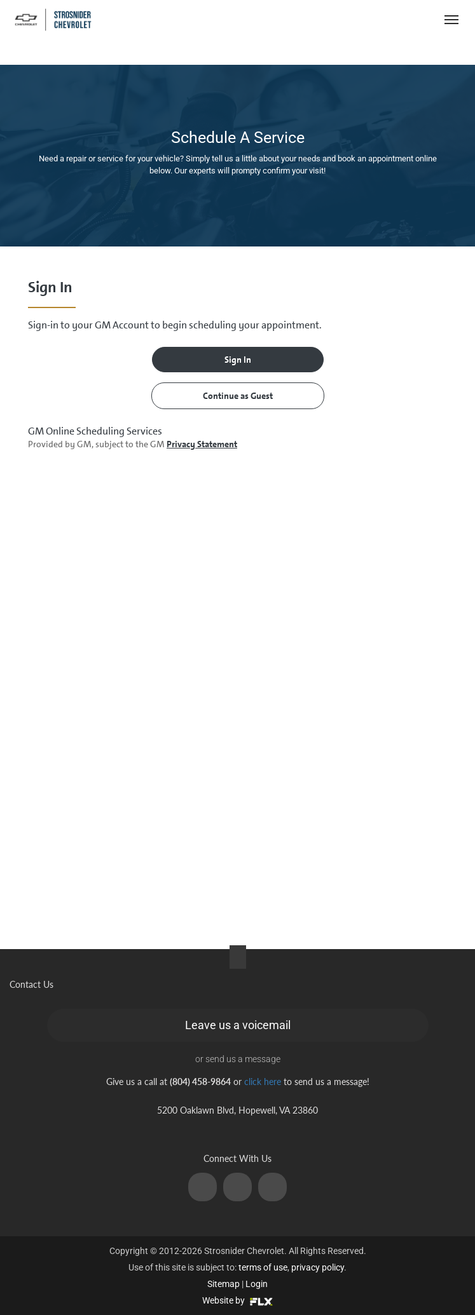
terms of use (262, 1267)
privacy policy (317, 1267)
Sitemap (223, 1284)
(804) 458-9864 (377, 19)
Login (256, 1284)
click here (262, 1081)
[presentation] (237, 592)
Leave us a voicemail (238, 1025)
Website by (237, 1300)
